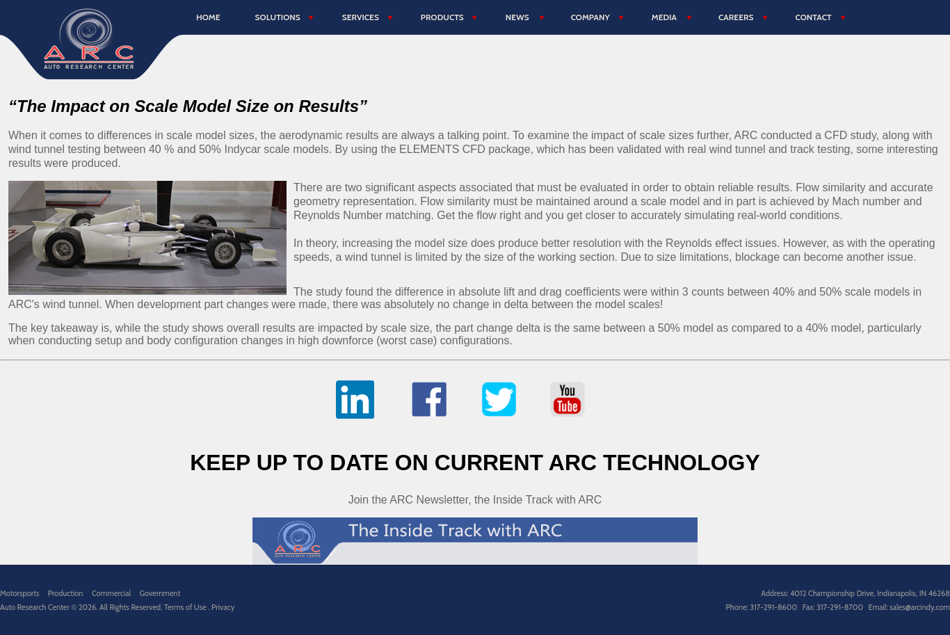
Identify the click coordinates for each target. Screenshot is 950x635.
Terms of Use (186, 607)
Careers (735, 17)
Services (360, 17)
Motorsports (19, 593)
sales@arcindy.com (919, 607)
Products (442, 17)
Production (65, 593)
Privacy (222, 607)
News (517, 17)
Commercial (111, 593)
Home (208, 17)
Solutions (277, 17)
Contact (813, 17)
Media (664, 17)
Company (590, 17)
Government (159, 593)
